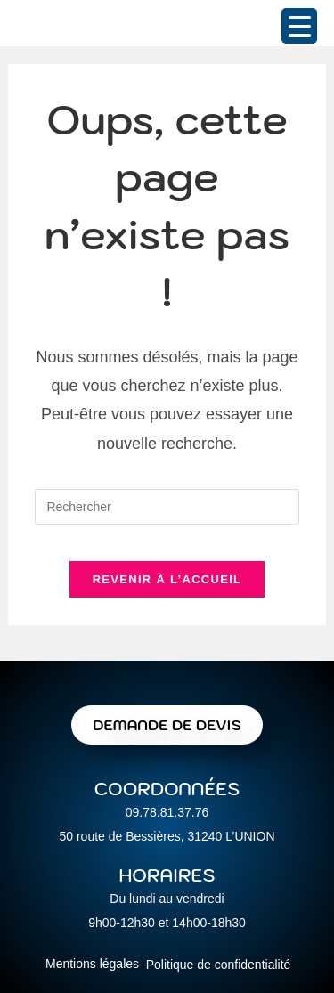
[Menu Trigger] (299, 26)
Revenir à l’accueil (167, 579)
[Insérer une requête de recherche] (166, 507)
